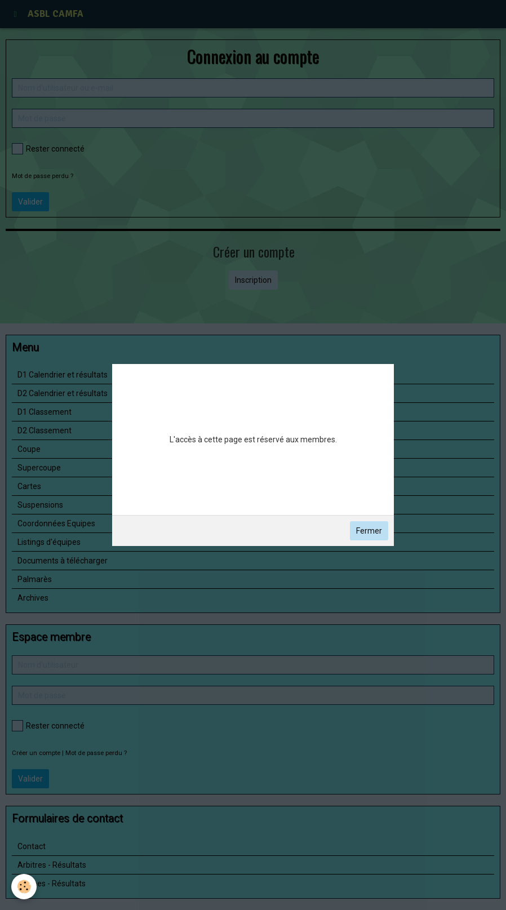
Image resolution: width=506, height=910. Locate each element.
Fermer (369, 530)
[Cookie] (24, 886)
